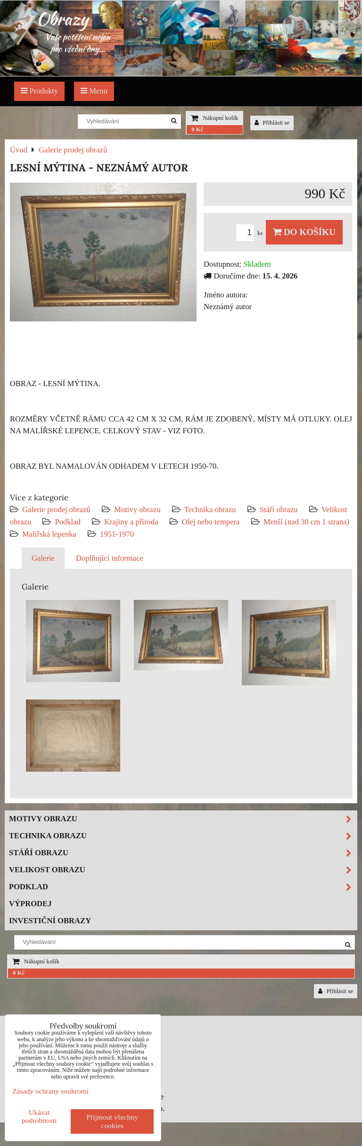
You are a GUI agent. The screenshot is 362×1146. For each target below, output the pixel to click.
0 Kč (197, 129)
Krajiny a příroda (131, 521)
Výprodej (30, 903)
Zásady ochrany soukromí (50, 1091)
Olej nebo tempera (211, 521)
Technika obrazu (210, 509)
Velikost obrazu (183, 870)
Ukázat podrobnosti (39, 1116)
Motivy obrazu (137, 509)
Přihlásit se (272, 122)
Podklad (68, 521)
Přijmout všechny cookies (112, 1121)
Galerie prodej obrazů (56, 509)
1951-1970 (117, 534)
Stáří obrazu (279, 509)
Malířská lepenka (49, 534)
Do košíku (304, 232)
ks (251, 233)
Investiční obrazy (50, 920)
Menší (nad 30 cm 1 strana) (306, 521)
